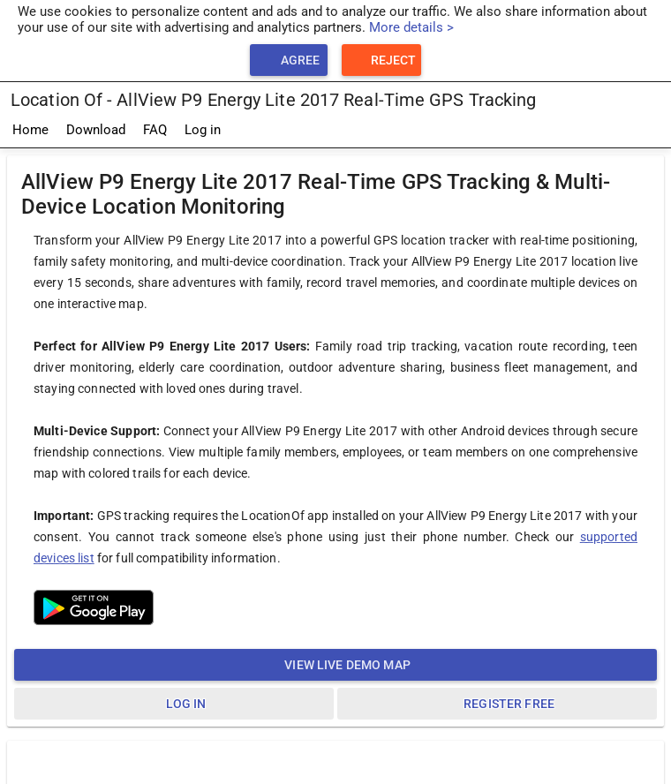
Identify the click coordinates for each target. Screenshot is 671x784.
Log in (203, 130)
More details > (411, 27)
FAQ (155, 130)
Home (30, 130)
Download (95, 130)
